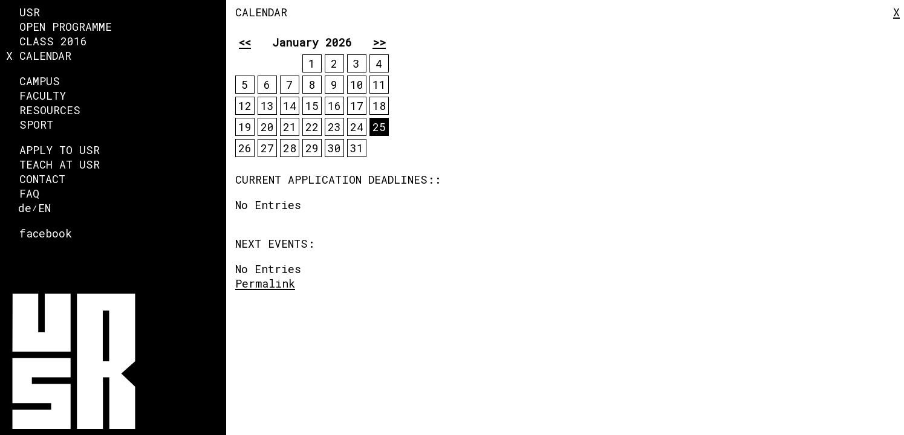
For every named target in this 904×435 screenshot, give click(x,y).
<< (245, 42)
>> (379, 42)
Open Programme (65, 26)
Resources (49, 110)
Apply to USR (59, 150)
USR (29, 12)
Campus (39, 81)
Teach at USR (59, 164)
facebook (45, 233)
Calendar (45, 55)
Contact (42, 179)
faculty (42, 95)
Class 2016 (53, 41)
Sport (36, 124)
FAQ (29, 193)
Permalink (265, 283)
